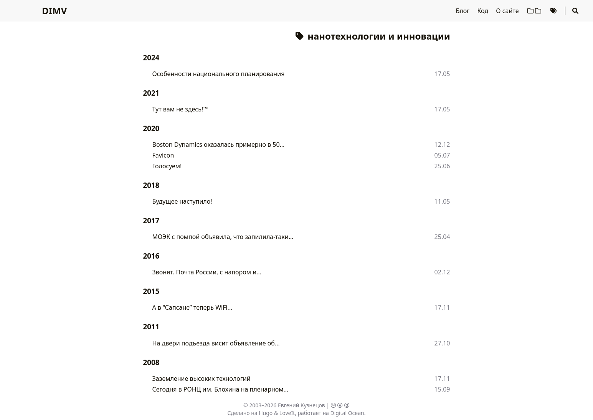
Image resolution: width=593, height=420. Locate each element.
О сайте (508, 11)
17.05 (442, 74)
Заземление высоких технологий (201, 378)
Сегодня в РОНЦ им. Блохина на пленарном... (220, 389)
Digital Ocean (347, 413)
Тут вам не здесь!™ (180, 109)
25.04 (442, 236)
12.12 (442, 144)
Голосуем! (167, 166)
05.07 (442, 155)
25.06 (442, 166)
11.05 (442, 201)
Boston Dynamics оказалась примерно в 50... (218, 144)
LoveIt (287, 413)
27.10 (442, 343)
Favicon (163, 155)
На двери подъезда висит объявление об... (216, 343)
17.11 (442, 307)
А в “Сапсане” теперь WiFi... (192, 307)
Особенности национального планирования (218, 74)
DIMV (54, 10)
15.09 (442, 389)
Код (483, 11)
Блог (463, 11)
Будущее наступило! (182, 201)
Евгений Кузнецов (301, 405)
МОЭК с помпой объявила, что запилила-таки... (223, 236)
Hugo (266, 413)
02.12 (442, 272)
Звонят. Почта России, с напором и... (206, 272)
